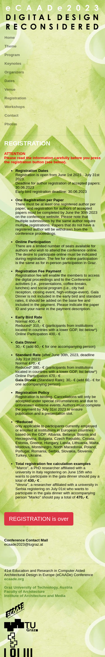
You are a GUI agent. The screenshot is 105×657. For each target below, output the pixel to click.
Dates (9, 81)
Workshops (14, 107)
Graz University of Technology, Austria (38, 587)
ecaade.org (14, 579)
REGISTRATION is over (39, 519)
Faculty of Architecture (24, 591)
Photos (10, 124)
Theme (10, 46)
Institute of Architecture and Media (35, 596)
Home (9, 37)
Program (12, 55)
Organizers (14, 72)
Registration (15, 98)
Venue (9, 89)
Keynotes (12, 63)
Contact (11, 115)
